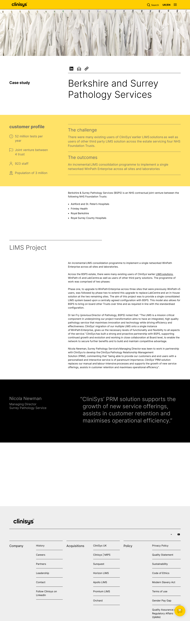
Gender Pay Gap (161, 600)
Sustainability (160, 563)
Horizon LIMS (101, 573)
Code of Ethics (160, 573)
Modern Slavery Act (163, 582)
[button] (153, 4)
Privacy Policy (160, 545)
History (40, 545)
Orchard (98, 600)
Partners (41, 563)
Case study (19, 82)
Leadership (42, 573)
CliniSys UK (100, 545)
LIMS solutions (164, 274)
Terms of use (159, 591)
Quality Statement (162, 554)
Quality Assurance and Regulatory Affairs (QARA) (165, 613)
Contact (40, 582)
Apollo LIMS (100, 582)
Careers (40, 554)
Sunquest (98, 563)
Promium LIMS (101, 591)
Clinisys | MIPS (101, 554)
